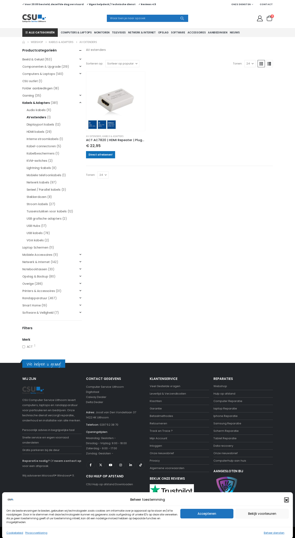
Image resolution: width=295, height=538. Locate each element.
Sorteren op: (94, 64)
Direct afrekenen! (101, 154)
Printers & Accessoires (38, 291)
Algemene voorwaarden (167, 468)
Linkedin (130, 465)
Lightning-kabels (39, 168)
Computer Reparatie (227, 401)
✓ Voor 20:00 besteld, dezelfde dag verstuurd (53, 4)
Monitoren (102, 32)
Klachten (156, 401)
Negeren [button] (237, 532)
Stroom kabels (37, 204)
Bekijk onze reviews (163, 507)
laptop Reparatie (225, 408)
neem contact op (67, 461)
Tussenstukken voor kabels (47, 211)
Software (178, 32)
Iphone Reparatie (225, 416)
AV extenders (93, 136)
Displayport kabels (40, 124)
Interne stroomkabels (43, 139)
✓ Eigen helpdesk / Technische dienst (111, 4)
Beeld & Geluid (33, 59)
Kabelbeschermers (41, 153)
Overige (28, 284)
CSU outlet (30, 81)
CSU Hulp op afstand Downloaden (109, 484)
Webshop (220, 386)
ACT (30, 347)
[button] (261, 63)
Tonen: (237, 64)
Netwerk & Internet (142, 32)
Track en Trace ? (161, 431)
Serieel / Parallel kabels (44, 189)
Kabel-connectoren (41, 146)
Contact (266, 4)
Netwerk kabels (38, 182)
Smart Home (31, 305)
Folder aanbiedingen (37, 88)
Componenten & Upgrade (41, 66)
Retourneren (158, 423)
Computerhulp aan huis (229, 461)
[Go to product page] (115, 101)
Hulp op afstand (224, 394)
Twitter (100, 465)
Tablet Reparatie (225, 438)
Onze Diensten (241, 4)
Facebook (90, 465)
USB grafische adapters (44, 218)
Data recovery (223, 446)
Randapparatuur (34, 298)
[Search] (182, 18)
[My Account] (259, 18)
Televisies (119, 32)
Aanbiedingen (217, 32)
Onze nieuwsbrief (162, 453)
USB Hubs (33, 226)
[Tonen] (249, 63)
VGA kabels (35, 240)
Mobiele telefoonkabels (44, 175)
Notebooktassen (34, 269)
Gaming (28, 95)
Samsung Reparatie (227, 423)
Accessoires (197, 32)
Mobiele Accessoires (37, 255)
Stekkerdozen (37, 197)
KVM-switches (37, 161)
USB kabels (35, 233)
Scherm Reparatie (226, 431)
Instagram (120, 465)
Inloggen (156, 446)
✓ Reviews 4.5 (147, 4)
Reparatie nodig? (36, 461)
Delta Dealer (94, 402)
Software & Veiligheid (38, 312)
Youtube (110, 465)
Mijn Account (158, 438)
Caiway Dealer (96, 397)
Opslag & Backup (35, 276)
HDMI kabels (35, 132)
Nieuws (235, 32)
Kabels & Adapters (113, 136)
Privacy (155, 461)
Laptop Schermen (35, 247)
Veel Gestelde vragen (165, 386)
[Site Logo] (34, 18)
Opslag (163, 32)
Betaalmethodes (161, 416)
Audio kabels (36, 110)
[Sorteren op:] (122, 63)
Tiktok (140, 465)
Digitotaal (92, 392)
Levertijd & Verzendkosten (168, 394)
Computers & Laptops (76, 32)
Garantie (156, 408)
